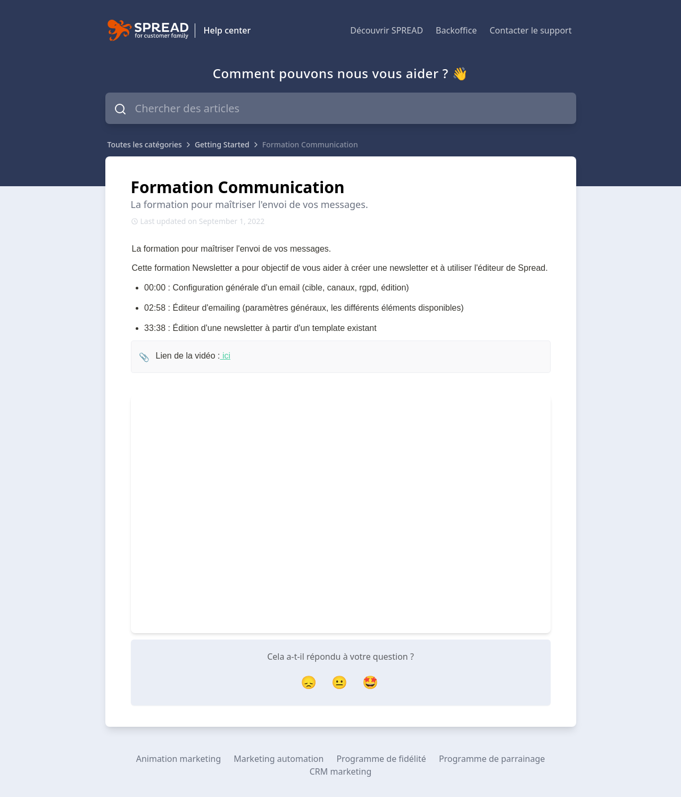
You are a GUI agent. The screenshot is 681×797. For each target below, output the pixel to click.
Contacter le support (530, 30)
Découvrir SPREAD (386, 30)
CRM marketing (340, 771)
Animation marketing (178, 759)
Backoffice (456, 30)
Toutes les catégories (144, 144)
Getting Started (222, 144)
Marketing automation (278, 759)
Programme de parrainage (492, 759)
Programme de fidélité (381, 759)
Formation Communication (310, 144)
